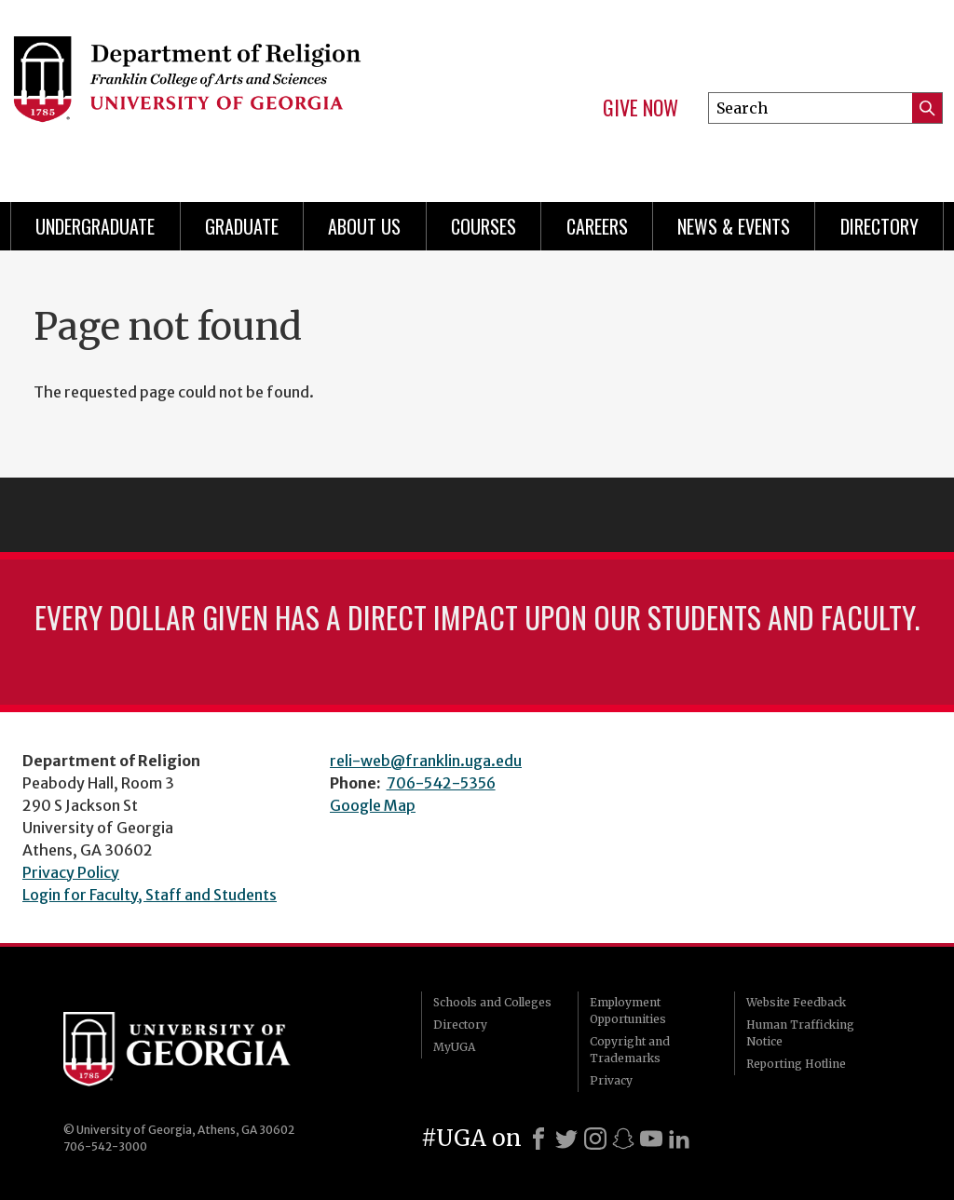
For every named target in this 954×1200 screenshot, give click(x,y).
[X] (566, 1138)
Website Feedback (796, 1002)
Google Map (373, 805)
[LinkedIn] (679, 1138)
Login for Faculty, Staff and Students (149, 894)
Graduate (242, 226)
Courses (483, 226)
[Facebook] (538, 1138)
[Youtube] (651, 1138)
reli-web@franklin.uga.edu (426, 760)
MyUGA (454, 1047)
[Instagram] (595, 1138)
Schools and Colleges (492, 1002)
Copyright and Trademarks (630, 1049)
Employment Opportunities (628, 1010)
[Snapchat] (623, 1138)
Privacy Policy (70, 872)
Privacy (611, 1080)
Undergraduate (95, 226)
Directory (879, 226)
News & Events (733, 226)
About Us (364, 226)
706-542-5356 (441, 783)
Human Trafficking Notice (800, 1033)
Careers (597, 226)
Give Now (640, 108)
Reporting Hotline (796, 1064)
